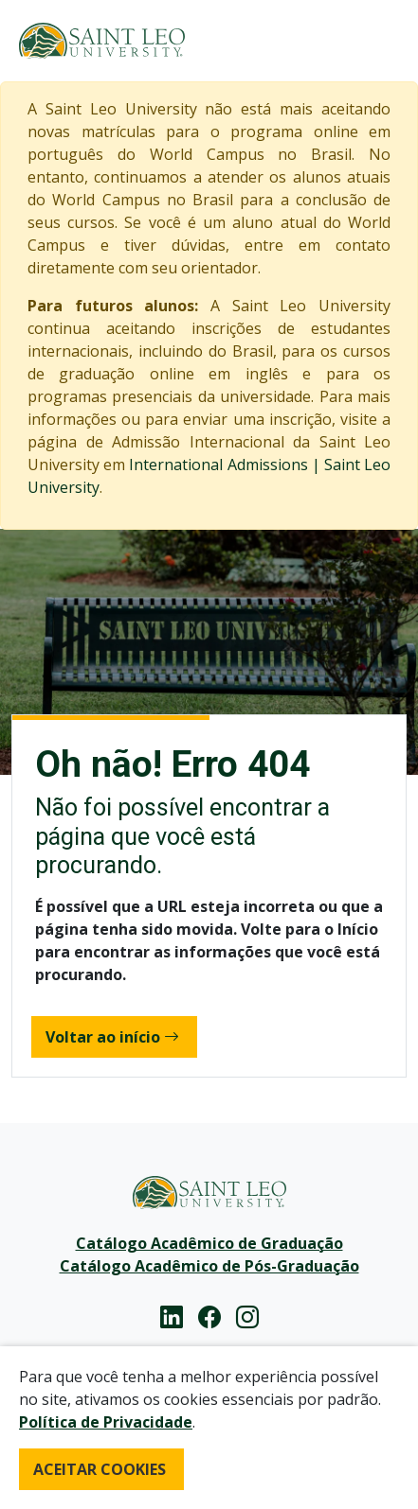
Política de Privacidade (105, 1422)
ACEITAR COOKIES (99, 1469)
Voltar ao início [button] (112, 1037)
